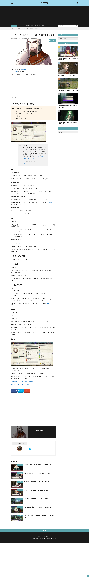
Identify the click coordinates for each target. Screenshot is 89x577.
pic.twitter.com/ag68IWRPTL (29, 158)
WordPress (53, 538)
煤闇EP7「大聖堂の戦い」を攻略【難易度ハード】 (37, 473)
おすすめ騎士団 (38, 25)
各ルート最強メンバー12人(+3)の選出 (20, 384)
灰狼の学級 (44, 25)
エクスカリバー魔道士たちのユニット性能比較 (36, 498)
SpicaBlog (44, 3)
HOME (13, 28)
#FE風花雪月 (41, 156)
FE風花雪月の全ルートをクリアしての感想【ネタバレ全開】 (67, 123)
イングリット (51, 202)
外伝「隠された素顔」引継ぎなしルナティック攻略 (37, 507)
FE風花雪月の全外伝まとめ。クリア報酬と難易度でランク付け (68, 59)
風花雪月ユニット (35, 38)
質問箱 (16, 71)
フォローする (41, 432)
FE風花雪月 (18, 28)
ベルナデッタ (26, 243)
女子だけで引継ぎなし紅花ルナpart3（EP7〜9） (36, 481)
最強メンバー (20, 25)
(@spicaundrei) (23, 69)
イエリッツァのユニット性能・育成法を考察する (30, 28)
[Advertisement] (44, 15)
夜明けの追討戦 (26, 25)
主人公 (19, 243)
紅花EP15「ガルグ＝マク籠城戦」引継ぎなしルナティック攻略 (39, 516)
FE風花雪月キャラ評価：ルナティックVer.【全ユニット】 (67, 106)
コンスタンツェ (40, 243)
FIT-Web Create (42, 538)
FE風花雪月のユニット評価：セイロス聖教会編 (22, 381)
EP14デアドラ (50, 303)
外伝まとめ (32, 25)
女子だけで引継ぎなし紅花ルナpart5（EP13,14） (37, 490)
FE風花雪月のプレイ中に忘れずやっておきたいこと (37, 464)
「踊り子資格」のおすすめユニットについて (68, 90)
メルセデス (32, 243)
